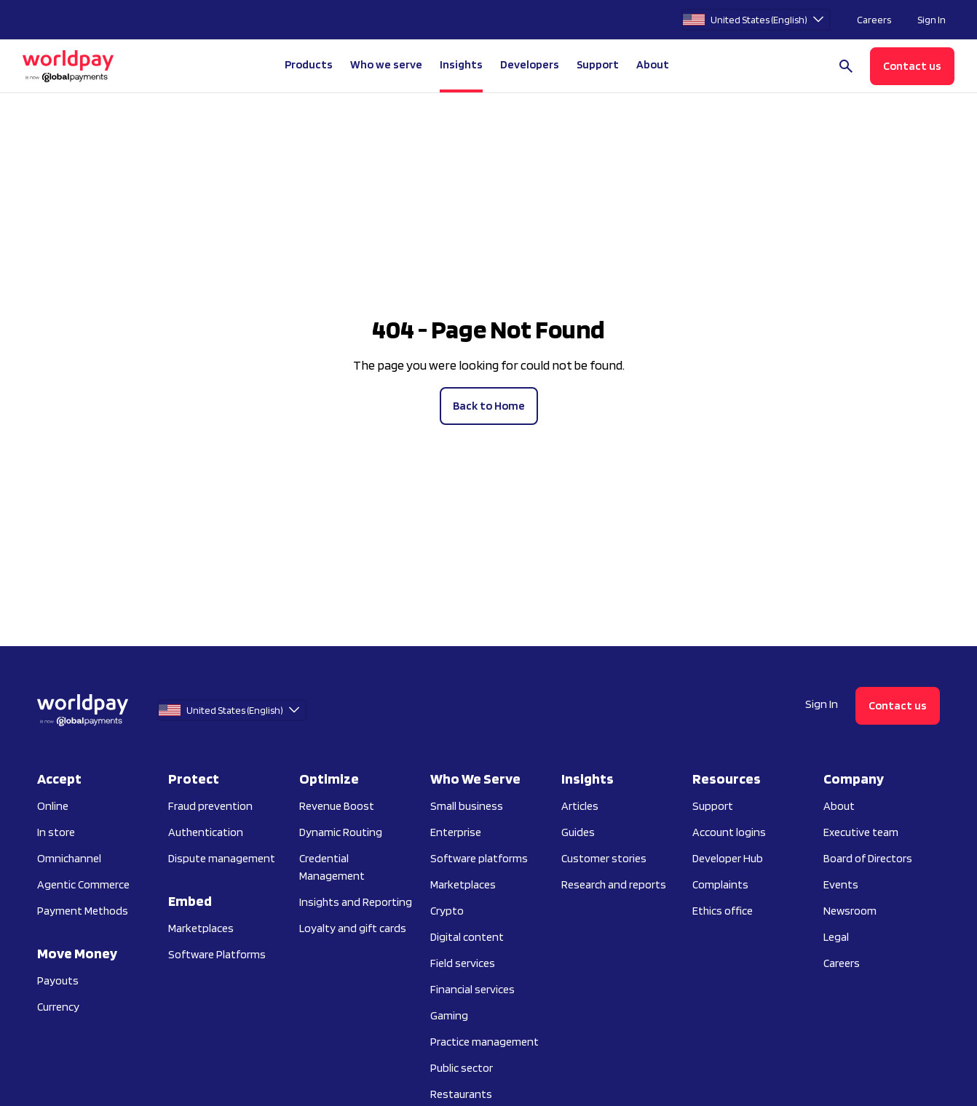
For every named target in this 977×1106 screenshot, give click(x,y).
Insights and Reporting (355, 902)
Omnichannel (69, 858)
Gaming (449, 1015)
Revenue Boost (336, 806)
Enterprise (455, 832)
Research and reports (613, 884)
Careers (874, 19)
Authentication (205, 832)
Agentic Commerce (83, 884)
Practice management (484, 1042)
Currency (58, 1007)
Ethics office (722, 911)
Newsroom (850, 911)
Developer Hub (727, 858)
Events (840, 884)
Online (52, 806)
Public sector (461, 1068)
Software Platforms (217, 954)
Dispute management (221, 858)
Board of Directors (867, 858)
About (839, 806)
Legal (836, 937)
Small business (466, 806)
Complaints (720, 884)
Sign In (931, 19)
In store (56, 832)
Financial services (472, 989)
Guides (578, 832)
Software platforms (479, 858)
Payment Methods (82, 911)
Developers (529, 64)
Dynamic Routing (340, 832)
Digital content (467, 937)
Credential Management (332, 867)
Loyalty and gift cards (352, 928)
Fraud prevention (210, 806)
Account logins (729, 832)
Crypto (447, 911)
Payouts (58, 980)
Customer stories (603, 858)
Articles (579, 806)
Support (598, 64)
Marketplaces (201, 928)
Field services (462, 963)
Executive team (860, 832)
